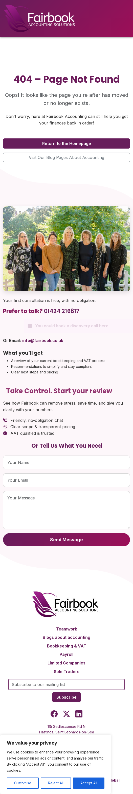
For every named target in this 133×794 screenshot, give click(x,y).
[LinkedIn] (78, 714)
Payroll (66, 654)
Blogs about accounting (66, 637)
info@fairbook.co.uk (42, 340)
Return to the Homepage (66, 143)
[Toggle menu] (126, 18)
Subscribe (66, 697)
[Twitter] (66, 714)
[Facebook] (54, 714)
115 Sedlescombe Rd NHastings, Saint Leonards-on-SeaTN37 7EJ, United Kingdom (66, 732)
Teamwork (66, 628)
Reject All (55, 783)
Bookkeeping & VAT (66, 645)
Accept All (88, 783)
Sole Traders (66, 671)
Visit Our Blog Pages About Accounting (66, 157)
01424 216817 (61, 311)
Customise (22, 783)
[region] (55, 764)
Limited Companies (66, 662)
